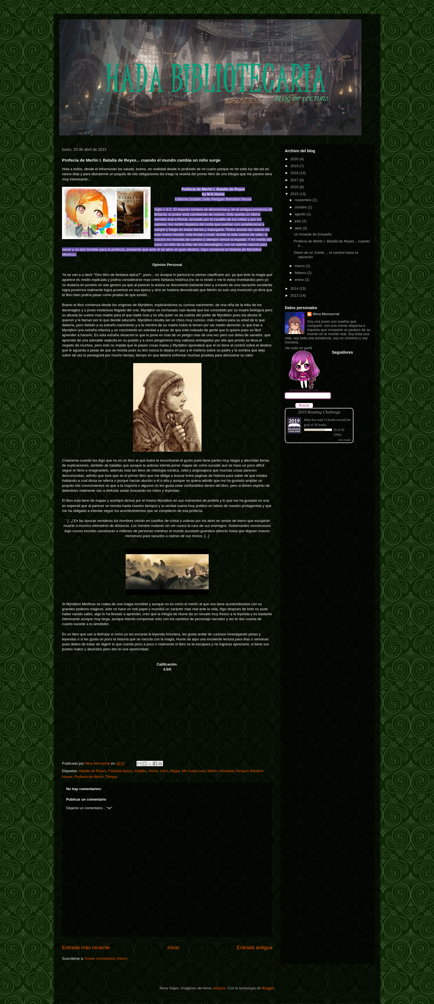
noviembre (303, 200)
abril (299, 228)
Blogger (268, 988)
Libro (164, 771)
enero (300, 280)
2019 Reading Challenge (319, 412)
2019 (294, 166)
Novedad (226, 771)
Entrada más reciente (86, 947)
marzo (300, 266)
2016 (294, 187)
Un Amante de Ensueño (313, 234)
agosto (301, 214)
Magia (175, 771)
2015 (294, 194)
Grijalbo (140, 771)
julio (298, 221)
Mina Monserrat (326, 314)
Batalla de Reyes (92, 771)
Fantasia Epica (120, 771)
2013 (294, 295)
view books (344, 439)
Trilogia (111, 777)
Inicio (173, 947)
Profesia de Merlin (89, 777)
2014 (294, 288)
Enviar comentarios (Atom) (106, 958)
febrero (301, 273)
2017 (294, 180)
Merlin (212, 771)
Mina (307, 420)
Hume (153, 771)
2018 (294, 173)
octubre (301, 207)
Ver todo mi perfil (298, 348)
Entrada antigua (254, 947)
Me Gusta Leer (193, 771)
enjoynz (219, 988)
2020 (294, 159)
